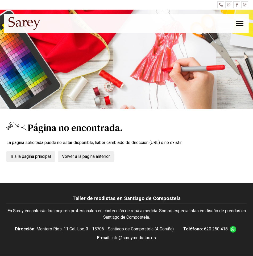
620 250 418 (216, 228)
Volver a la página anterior (86, 156)
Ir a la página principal (31, 156)
